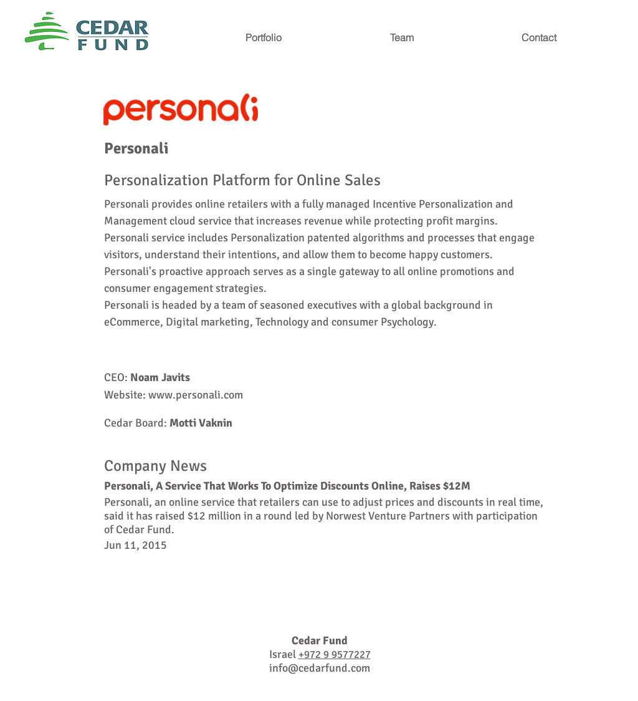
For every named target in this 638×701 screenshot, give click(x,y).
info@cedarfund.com (319, 668)
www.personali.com (195, 395)
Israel (283, 654)
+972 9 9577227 (334, 654)
